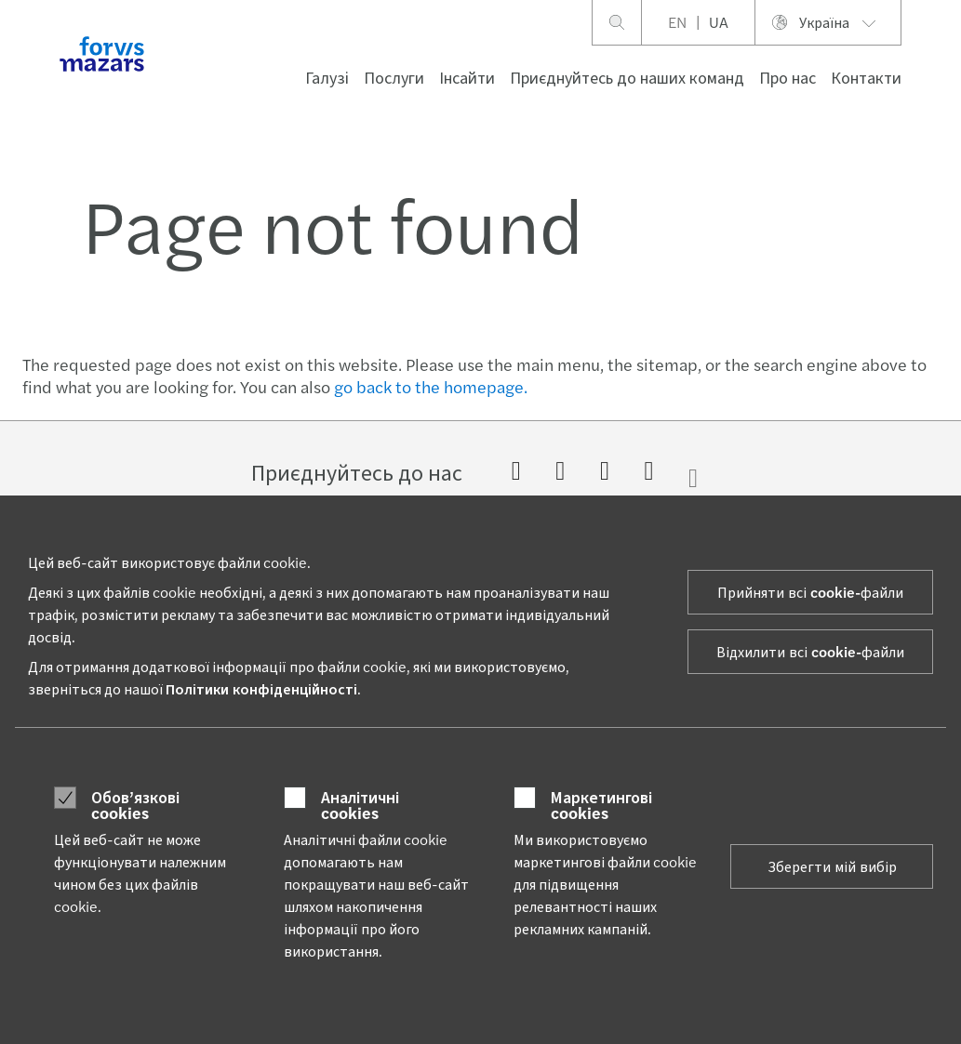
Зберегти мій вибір (832, 866)
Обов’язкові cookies (135, 804)
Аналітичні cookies (360, 804)
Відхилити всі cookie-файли (810, 651)
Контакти (866, 76)
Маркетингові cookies (601, 804)
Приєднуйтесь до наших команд (627, 76)
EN (677, 22)
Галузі (327, 76)
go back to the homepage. (430, 386)
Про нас (787, 76)
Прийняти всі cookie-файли (810, 591)
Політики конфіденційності (261, 688)
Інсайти (467, 76)
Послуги (394, 76)
